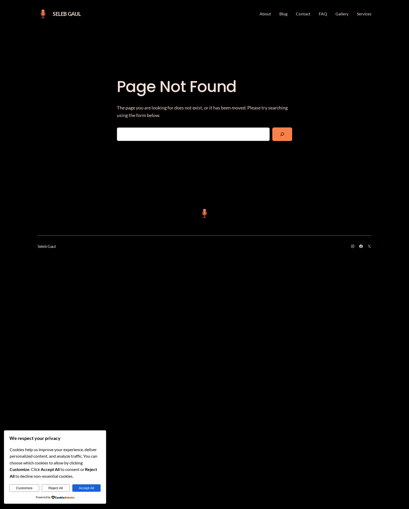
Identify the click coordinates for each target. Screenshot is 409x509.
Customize (24, 488)
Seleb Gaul (67, 14)
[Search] (282, 134)
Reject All (55, 488)
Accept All (86, 488)
